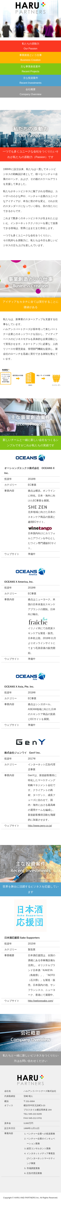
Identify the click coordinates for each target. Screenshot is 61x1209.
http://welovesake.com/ (40, 1000)
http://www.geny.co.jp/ (40, 825)
